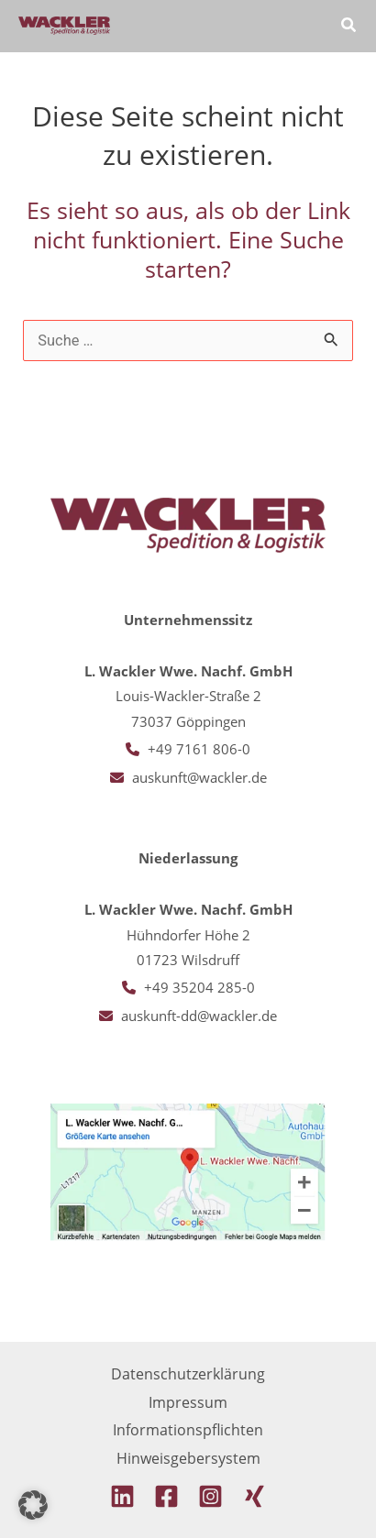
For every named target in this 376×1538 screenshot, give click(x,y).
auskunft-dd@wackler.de (199, 1015)
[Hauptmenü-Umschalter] (297, 26)
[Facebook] (166, 1496)
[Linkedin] (122, 1496)
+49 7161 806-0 (199, 749)
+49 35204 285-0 (199, 987)
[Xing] (254, 1496)
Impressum (188, 1401)
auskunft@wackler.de (199, 777)
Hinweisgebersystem (188, 1457)
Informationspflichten (188, 1429)
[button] (349, 27)
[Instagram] (210, 1496)
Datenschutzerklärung (188, 1373)
